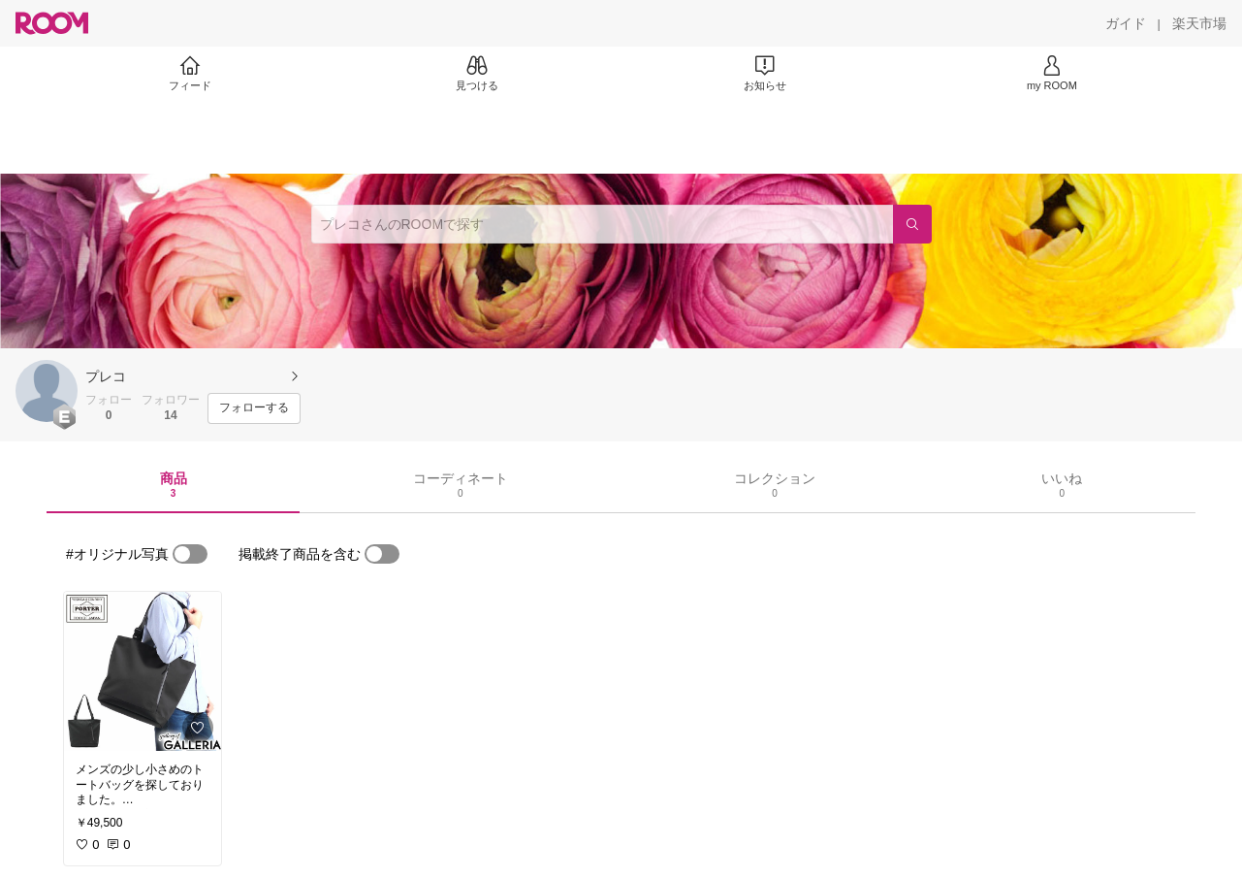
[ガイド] (1125, 23)
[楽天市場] (1199, 23)
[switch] (190, 554)
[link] (142, 671)
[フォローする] (254, 408)
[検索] (912, 224)
